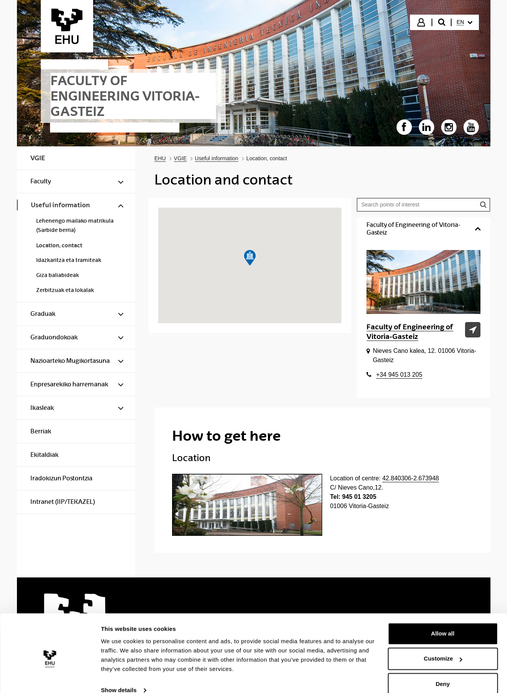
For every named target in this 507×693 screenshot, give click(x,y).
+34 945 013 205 (399, 374)
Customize (443, 646)
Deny (443, 671)
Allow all (443, 621)
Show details (119, 678)
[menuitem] (464, 22)
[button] (250, 257)
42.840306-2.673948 (410, 478)
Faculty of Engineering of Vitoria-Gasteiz (409, 331)
